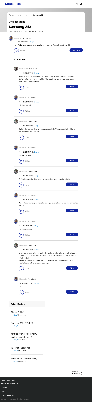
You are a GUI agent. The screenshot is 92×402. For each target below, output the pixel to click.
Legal (3, 391)
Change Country (7, 395)
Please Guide (17, 312)
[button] (79, 37)
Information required (20, 348)
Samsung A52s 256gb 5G (22, 323)
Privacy (4, 388)
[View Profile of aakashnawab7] (24, 69)
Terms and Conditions (10, 384)
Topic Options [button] (79, 20)
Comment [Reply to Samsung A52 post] (76, 50)
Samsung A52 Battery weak (23, 358)
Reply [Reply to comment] (72, 86)
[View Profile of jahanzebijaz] (18, 38)
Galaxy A (31, 42)
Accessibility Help (8, 380)
